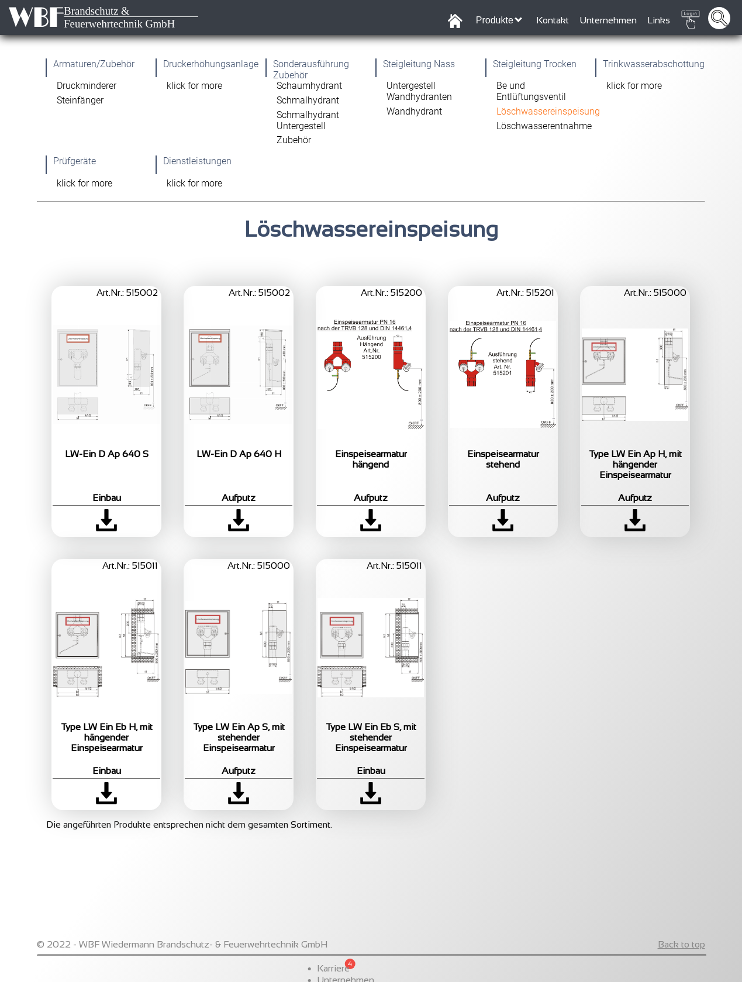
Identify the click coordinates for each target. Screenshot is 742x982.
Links (658, 20)
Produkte (499, 20)
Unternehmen (608, 20)
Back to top (681, 966)
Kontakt (552, 20)
